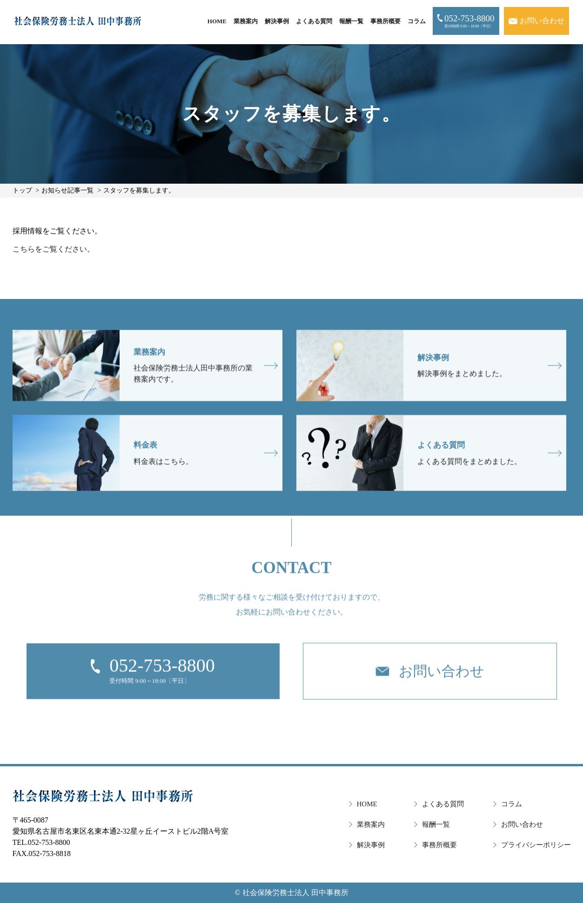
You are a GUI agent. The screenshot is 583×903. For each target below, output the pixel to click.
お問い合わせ (522, 824)
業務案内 (246, 21)
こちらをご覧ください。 (53, 249)
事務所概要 (385, 21)
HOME (217, 21)
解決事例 (277, 21)
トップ (22, 190)
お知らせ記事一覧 (67, 190)
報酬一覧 (351, 21)
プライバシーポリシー (536, 845)
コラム (417, 21)
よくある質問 (314, 21)
